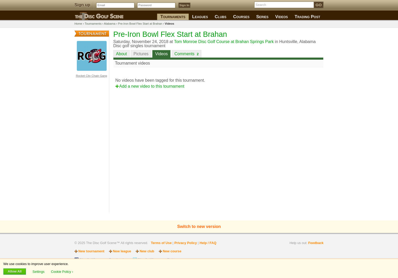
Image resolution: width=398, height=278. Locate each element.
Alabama (109, 23)
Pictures (141, 54)
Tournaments (93, 23)
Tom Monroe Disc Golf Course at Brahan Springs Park (224, 41)
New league (122, 251)
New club (147, 251)
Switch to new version (199, 226)
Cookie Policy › (62, 271)
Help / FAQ (208, 243)
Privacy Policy (185, 243)
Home (78, 23)
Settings (38, 271)
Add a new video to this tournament (151, 86)
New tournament (91, 251)
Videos (161, 54)
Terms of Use (161, 243)
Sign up (82, 4)
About (121, 54)
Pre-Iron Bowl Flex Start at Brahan (140, 23)
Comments (186, 54)
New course (172, 251)
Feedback (316, 243)
